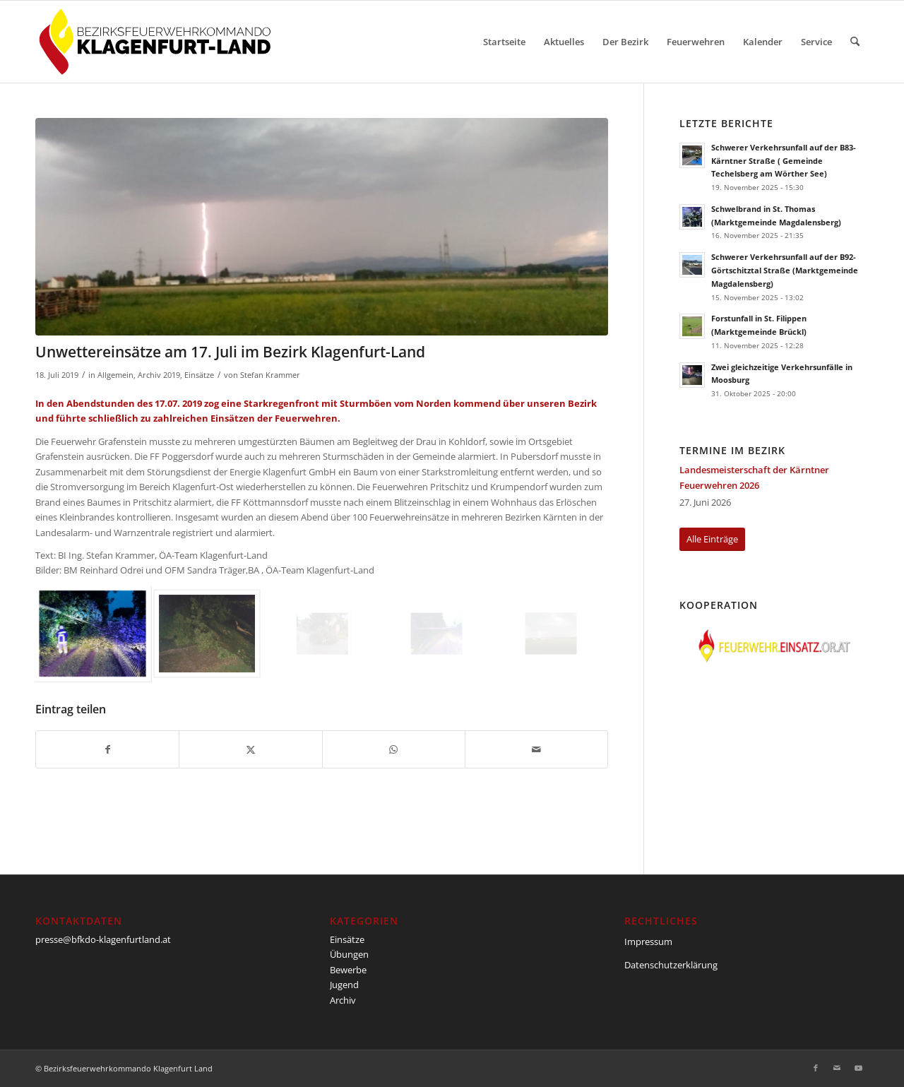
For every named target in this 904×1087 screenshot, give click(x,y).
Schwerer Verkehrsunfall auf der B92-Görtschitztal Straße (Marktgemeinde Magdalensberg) (784, 270)
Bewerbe (348, 969)
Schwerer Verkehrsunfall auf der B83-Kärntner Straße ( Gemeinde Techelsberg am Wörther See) (783, 160)
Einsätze (199, 375)
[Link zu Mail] (837, 1068)
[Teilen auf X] (250, 749)
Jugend (344, 984)
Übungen (349, 954)
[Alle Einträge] (712, 539)
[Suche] (855, 42)
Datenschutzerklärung (671, 964)
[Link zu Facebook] (815, 1068)
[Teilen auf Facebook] (107, 749)
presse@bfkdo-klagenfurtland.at (103, 939)
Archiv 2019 (159, 375)
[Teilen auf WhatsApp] (394, 749)
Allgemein (115, 375)
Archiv (343, 1000)
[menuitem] (504, 42)
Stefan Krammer (270, 375)
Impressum (648, 941)
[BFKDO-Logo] (157, 42)
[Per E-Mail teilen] (536, 749)
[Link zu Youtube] (858, 1068)
